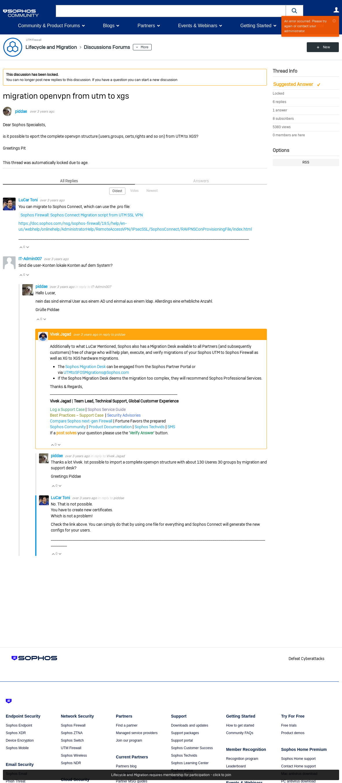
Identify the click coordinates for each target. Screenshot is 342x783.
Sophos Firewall (73, 725)
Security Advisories (124, 415)
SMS (171, 426)
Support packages (185, 733)
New (326, 47)
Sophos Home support (298, 759)
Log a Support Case (67, 409)
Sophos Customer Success (192, 748)
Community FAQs (239, 733)
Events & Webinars (197, 25)
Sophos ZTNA (72, 733)
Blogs (108, 25)
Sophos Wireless (74, 755)
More (146, 47)
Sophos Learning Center (190, 763)
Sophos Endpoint (19, 725)
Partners (146, 25)
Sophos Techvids (150, 426)
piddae (21, 111)
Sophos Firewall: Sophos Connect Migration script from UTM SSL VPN (82, 214)
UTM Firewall (33, 40)
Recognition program (242, 759)
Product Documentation (110, 426)
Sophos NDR (71, 763)
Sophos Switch (72, 740)
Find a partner (126, 725)
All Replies (69, 180)
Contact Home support (298, 766)
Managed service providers (136, 733)
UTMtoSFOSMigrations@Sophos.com (96, 372)
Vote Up (20, 247)
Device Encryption (20, 740)
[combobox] (171, 11)
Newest (152, 191)
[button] (294, 11)
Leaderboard (236, 766)
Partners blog (126, 766)
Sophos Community (68, 426)
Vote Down (27, 247)
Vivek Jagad (61, 334)
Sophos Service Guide (107, 409)
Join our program (129, 740)
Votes (134, 191)
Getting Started (256, 25)
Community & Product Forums (49, 25)
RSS (305, 162)
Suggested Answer (293, 84)
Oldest (117, 191)
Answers (201, 180)
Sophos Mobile (17, 748)
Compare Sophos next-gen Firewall (81, 421)
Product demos (292, 733)
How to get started (240, 725)
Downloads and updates (189, 725)
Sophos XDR (16, 733)
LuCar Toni (28, 200)
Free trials (288, 725)
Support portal (182, 740)
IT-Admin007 (30, 258)
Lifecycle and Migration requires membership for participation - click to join (171, 775)
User (336, 10)
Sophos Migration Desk (85, 366)
